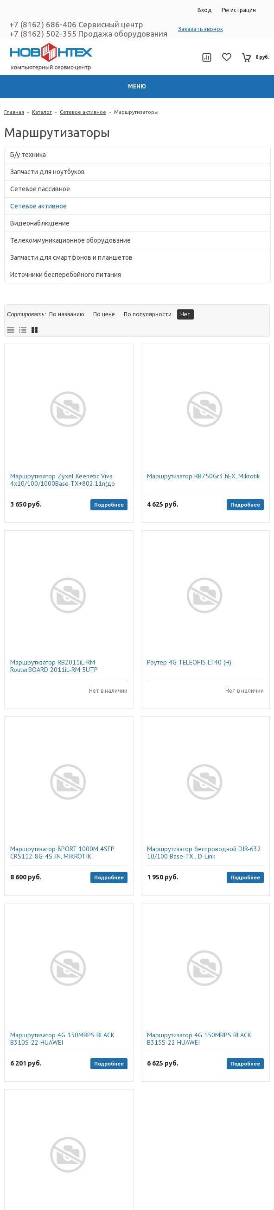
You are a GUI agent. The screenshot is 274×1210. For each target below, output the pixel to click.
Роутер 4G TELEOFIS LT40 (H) (189, 662)
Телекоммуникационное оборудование (70, 240)
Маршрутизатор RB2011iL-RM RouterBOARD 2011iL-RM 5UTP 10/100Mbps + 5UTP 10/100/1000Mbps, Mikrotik (67, 665)
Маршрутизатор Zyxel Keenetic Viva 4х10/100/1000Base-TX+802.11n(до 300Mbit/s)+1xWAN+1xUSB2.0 (62, 479)
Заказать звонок (200, 29)
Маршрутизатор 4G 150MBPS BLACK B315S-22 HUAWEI (199, 1038)
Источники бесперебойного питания (65, 274)
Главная (14, 112)
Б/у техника (28, 154)
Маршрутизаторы (136, 112)
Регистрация (239, 10)
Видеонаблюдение (40, 223)
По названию (66, 314)
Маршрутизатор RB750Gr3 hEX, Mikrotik (203, 476)
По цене (104, 314)
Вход (204, 10)
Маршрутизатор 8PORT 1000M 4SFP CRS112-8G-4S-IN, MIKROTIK (62, 852)
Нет (185, 314)
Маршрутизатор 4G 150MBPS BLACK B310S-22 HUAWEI (62, 1038)
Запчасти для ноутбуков (47, 172)
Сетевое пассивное (40, 189)
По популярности (148, 314)
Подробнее (109, 504)
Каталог (42, 112)
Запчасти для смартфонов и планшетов (71, 257)
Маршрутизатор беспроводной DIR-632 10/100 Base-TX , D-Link (204, 852)
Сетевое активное (83, 112)
